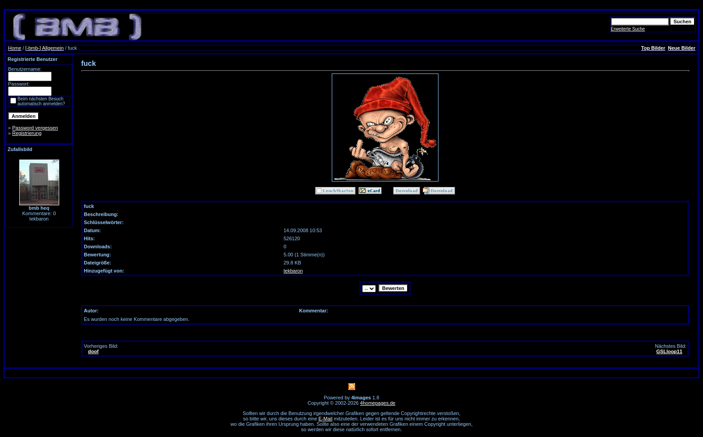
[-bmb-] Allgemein (45, 48)
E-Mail (325, 418)
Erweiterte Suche (628, 28)
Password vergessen (35, 127)
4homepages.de (377, 403)
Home (14, 48)
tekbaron (293, 270)
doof (93, 351)
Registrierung (26, 133)
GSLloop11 (669, 351)
